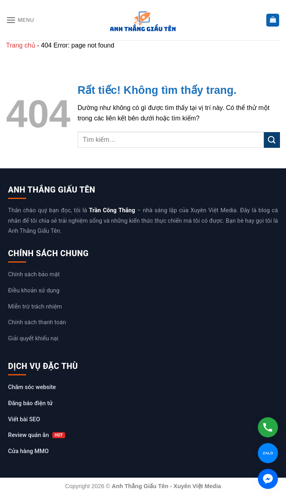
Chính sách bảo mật (34, 274)
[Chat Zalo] (268, 453)
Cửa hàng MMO (28, 451)
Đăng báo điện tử (30, 403)
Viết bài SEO (24, 419)
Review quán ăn (36, 435)
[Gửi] (272, 140)
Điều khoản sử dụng (34, 290)
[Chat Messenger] (268, 479)
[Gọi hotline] (268, 427)
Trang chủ (20, 45)
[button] (20, 20)
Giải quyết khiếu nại (33, 338)
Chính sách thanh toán (37, 322)
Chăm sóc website (32, 387)
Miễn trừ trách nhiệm (35, 306)
